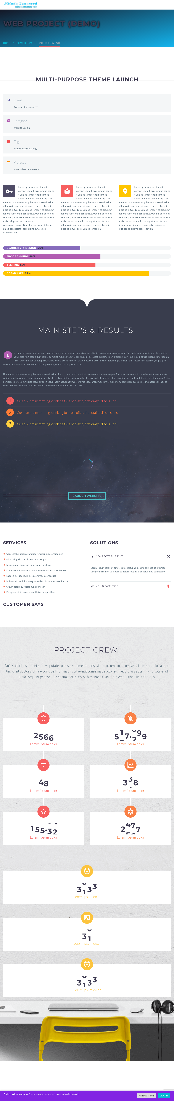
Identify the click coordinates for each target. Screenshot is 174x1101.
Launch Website (87, 496)
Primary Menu (168, 5)
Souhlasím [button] (164, 1095)
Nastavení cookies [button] (146, 1095)
